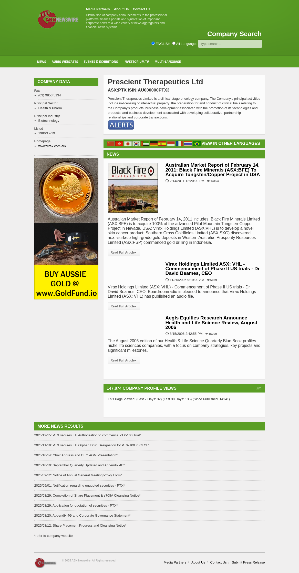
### (258, 388)
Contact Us (141, 9)
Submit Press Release (248, 562)
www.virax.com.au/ (52, 146)
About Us (121, 9)
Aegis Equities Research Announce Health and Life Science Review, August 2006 (211, 322)
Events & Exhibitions (101, 61)
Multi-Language (167, 61)
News (41, 61)
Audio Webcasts (65, 61)
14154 (214, 181)
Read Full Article (124, 252)
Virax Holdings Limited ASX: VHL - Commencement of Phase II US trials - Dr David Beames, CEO (213, 268)
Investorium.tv (136, 61)
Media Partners (98, 9)
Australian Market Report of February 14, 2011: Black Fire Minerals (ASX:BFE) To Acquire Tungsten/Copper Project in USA (213, 169)
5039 (213, 280)
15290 (213, 333)
